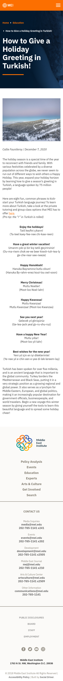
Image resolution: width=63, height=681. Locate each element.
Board (31, 623)
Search (31, 495)
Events (31, 467)
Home (6, 22)
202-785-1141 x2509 (31, 581)
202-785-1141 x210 (31, 568)
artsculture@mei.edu (31, 577)
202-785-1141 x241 (31, 528)
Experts (31, 478)
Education (18, 22)
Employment (31, 636)
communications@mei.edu (31, 591)
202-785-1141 (31, 594)
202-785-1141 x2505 (31, 554)
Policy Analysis (31, 462)
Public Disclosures (31, 617)
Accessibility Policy (19, 677)
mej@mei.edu (31, 564)
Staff (31, 630)
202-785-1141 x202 (31, 541)
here (11, 213)
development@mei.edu (31, 551)
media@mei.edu (31, 524)
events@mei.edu (31, 537)
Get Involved (31, 489)
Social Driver (47, 677)
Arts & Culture (32, 484)
